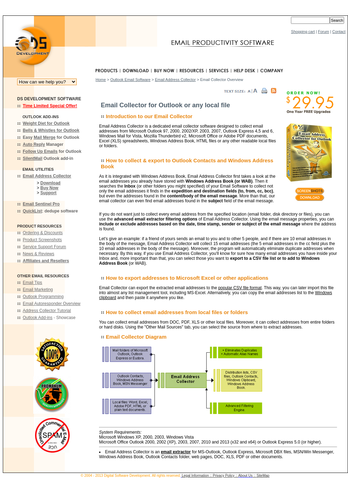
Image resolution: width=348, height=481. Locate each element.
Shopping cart (303, 31)
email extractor (175, 451)
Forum (323, 31)
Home (101, 79)
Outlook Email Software (130, 79)
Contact (339, 31)
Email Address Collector (175, 79)
